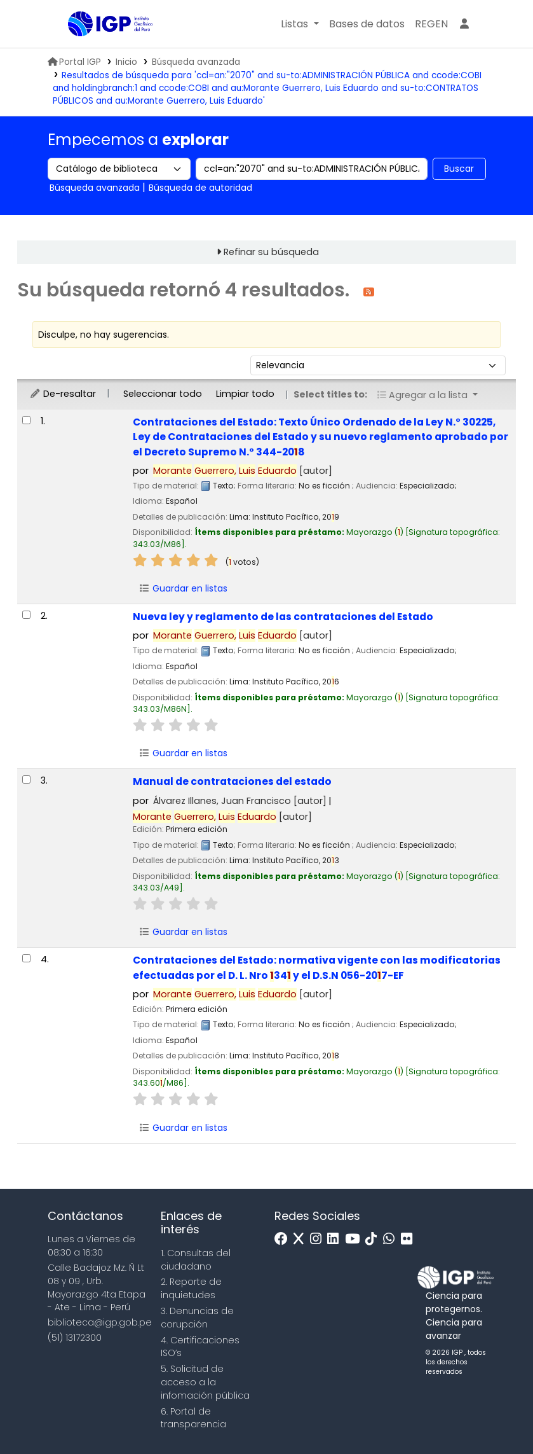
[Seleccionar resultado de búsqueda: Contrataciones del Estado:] (26, 420)
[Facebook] (284, 1239)
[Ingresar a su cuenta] (464, 24)
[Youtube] (355, 1239)
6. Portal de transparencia (193, 1418)
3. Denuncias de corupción (197, 1318)
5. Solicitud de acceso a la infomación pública (205, 1382)
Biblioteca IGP (100, 49)
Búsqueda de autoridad (200, 187)
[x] (301, 1239)
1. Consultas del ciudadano (196, 1260)
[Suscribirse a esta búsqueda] (369, 291)
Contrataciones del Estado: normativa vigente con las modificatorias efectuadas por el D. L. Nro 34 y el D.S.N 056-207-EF (317, 967)
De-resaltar (62, 393)
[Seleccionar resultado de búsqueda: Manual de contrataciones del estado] (26, 779)
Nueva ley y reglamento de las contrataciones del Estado (283, 616)
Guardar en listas (182, 588)
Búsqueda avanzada (196, 62)
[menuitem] (431, 24)
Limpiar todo (245, 393)
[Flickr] (410, 1239)
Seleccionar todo (162, 393)
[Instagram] (319, 1239)
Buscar (459, 168)
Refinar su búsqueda (271, 252)
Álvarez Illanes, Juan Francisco (240, 800)
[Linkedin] (336, 1239)
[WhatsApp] (392, 1239)
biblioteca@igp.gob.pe (100, 1322)
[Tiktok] (374, 1239)
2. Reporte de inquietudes (191, 1288)
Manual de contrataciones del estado (232, 781)
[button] (299, 24)
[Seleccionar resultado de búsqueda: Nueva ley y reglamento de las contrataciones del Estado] (26, 615)
